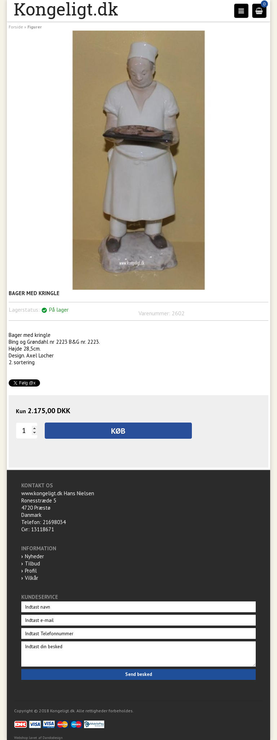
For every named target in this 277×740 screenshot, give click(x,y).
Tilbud (32, 563)
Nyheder (34, 556)
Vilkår (31, 577)
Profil (31, 570)
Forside (16, 27)
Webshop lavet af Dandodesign (38, 737)
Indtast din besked (138, 654)
